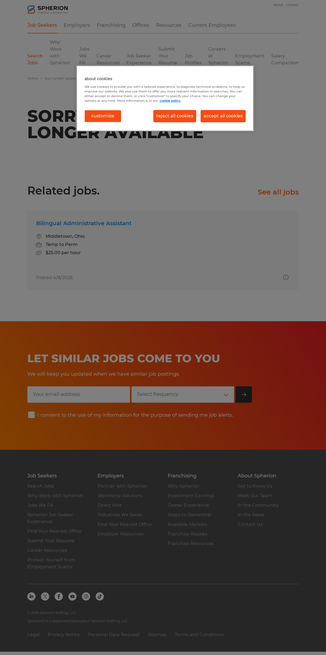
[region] (165, 98)
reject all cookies (174, 115)
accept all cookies (223, 115)
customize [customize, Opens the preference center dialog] (102, 115)
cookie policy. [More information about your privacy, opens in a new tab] (170, 101)
